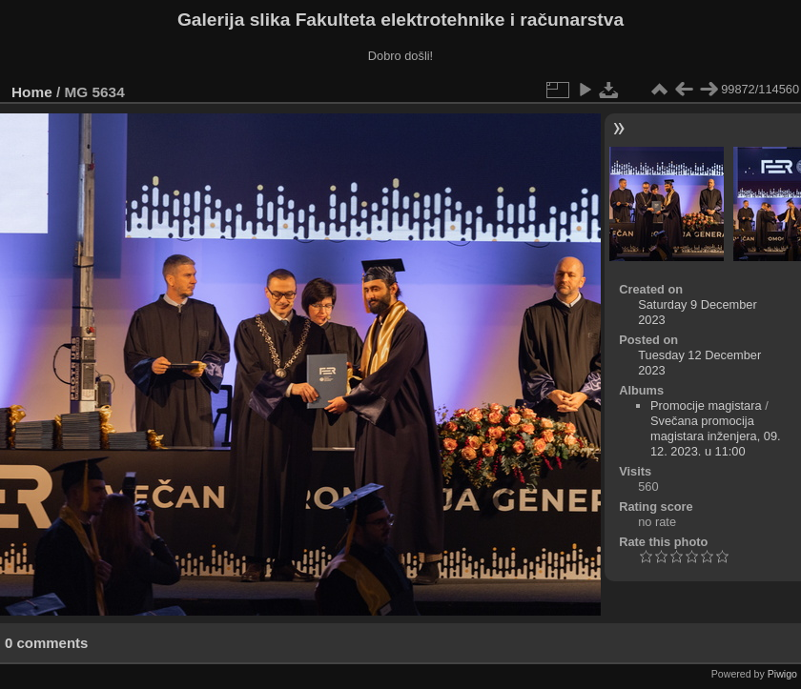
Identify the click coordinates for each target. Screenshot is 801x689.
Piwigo (782, 673)
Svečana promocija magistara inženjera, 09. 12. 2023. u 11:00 (715, 436)
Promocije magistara (706, 405)
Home (31, 92)
